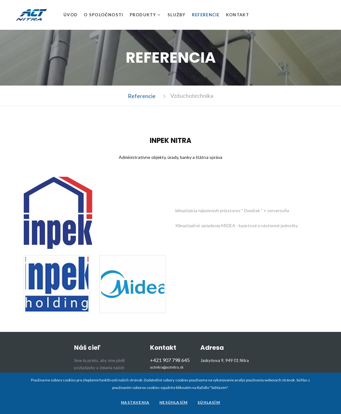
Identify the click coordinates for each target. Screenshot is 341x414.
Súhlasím (209, 402)
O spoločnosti (103, 14)
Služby (177, 14)
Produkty (143, 14)
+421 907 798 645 (170, 360)
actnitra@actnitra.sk (167, 367)
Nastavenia (135, 402)
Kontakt (237, 14)
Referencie (206, 14)
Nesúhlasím (173, 402)
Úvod (70, 14)
